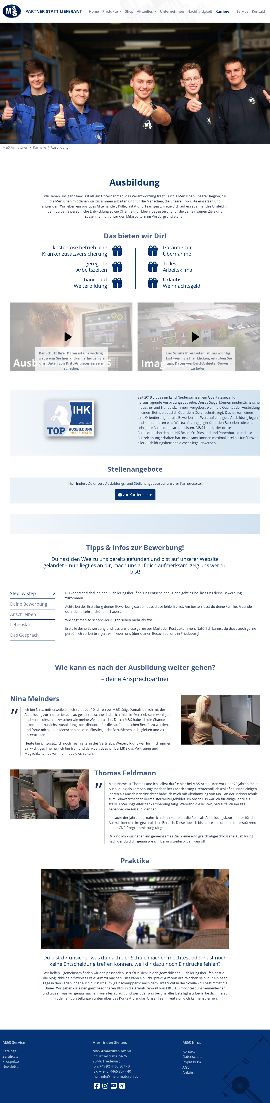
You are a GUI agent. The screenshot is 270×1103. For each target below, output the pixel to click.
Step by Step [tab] (23, 593)
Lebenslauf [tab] (21, 624)
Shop (129, 11)
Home (94, 11)
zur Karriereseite (135, 495)
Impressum (191, 1062)
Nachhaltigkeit (199, 11)
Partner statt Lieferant (42, 11)
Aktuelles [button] (145, 11)
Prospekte (11, 1061)
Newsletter (11, 1066)
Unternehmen (172, 11)
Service (242, 11)
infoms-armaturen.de (120, 1076)
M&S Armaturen (15, 147)
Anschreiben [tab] (23, 614)
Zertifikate (11, 1056)
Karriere (39, 147)
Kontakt (258, 11)
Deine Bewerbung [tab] (28, 604)
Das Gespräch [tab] (24, 635)
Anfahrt (188, 1072)
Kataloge (9, 1051)
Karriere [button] (223, 11)
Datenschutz (192, 1056)
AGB (185, 1067)
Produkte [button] (110, 11)
